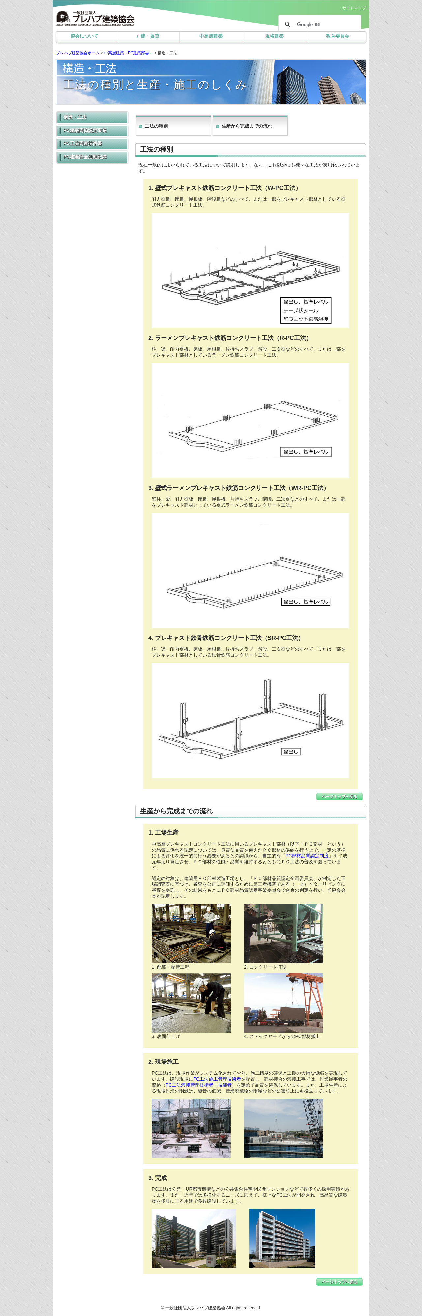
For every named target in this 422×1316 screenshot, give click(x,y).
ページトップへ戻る (339, 796)
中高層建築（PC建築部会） (128, 53)
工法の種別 (156, 126)
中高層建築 (211, 36)
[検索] (319, 25)
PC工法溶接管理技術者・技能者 (199, 1085)
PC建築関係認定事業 (84, 130)
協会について (84, 36)
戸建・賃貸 (147, 36)
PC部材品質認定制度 (307, 855)
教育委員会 (337, 36)
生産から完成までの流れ (247, 126)
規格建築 (274, 36)
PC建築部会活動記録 (84, 156)
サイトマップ (354, 8)
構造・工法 (74, 117)
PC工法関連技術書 (82, 143)
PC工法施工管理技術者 (217, 1079)
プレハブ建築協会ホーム (78, 53)
